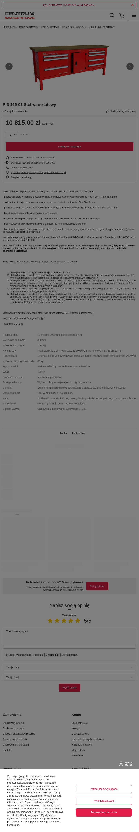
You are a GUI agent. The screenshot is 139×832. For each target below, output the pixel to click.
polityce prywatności (31, 795)
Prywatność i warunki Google (39, 802)
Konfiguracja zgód (104, 800)
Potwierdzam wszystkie (104, 812)
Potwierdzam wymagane (104, 789)
